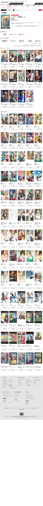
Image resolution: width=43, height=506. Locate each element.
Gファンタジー (20, 381)
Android (10, 380)
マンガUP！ (27, 380)
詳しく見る (4, 66)
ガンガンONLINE (28, 379)
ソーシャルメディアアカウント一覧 (30, 396)
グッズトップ (35, 384)
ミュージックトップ (36, 379)
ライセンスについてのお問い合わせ (30, 398)
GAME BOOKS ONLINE (29, 381)
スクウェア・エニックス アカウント (7, 396)
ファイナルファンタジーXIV (12, 387)
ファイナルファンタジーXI (12, 388)
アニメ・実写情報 (28, 385)
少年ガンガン (19, 380)
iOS (9, 379)
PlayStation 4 (5, 381)
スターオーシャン (16, 398)
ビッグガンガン (20, 385)
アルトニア (4, 401)
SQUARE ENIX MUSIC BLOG (37, 380)
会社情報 (27, 402)
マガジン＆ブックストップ (21, 379)
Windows (4, 387)
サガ (14, 397)
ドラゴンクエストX (11, 386)
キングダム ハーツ (16, 396)
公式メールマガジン (28, 397)
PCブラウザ (10, 381)
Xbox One (4, 386)
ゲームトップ (4, 379)
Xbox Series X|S (5, 385)
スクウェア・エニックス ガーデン (7, 402)
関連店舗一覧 (4, 400)
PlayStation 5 (5, 380)
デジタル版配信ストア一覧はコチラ (37, 43)
